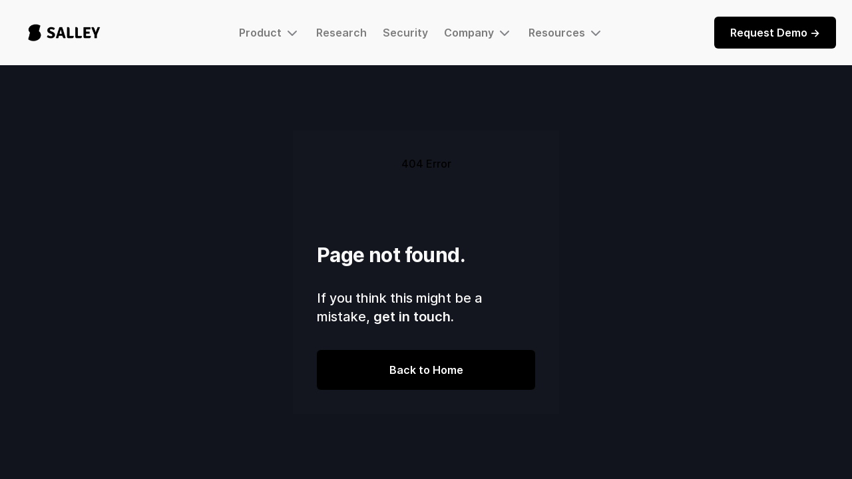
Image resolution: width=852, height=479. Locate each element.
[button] (269, 33)
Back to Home (426, 370)
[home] (64, 33)
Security (405, 32)
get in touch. (413, 317)
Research (341, 32)
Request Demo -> (775, 32)
